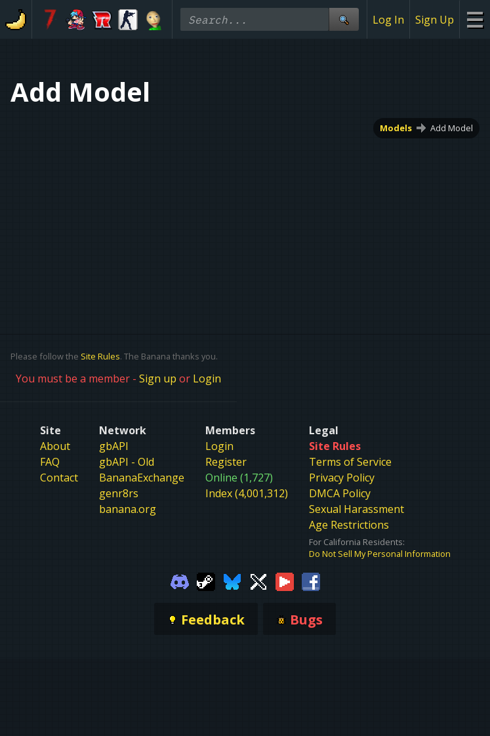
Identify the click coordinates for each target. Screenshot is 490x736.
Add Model (451, 128)
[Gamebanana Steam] (205, 580)
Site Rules (100, 356)
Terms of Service (350, 462)
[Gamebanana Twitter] (258, 580)
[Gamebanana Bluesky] (232, 580)
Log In (388, 19)
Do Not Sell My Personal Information (380, 554)
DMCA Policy (340, 493)
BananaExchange (141, 477)
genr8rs (118, 493)
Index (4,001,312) (246, 493)
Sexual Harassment (356, 509)
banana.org (127, 509)
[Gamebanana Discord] (179, 580)
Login (207, 378)
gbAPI (114, 446)
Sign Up (434, 19)
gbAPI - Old (126, 462)
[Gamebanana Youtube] (284, 580)
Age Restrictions (349, 525)
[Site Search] (344, 19)
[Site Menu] (474, 19)
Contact (59, 477)
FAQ (50, 462)
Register (226, 462)
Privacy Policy (342, 477)
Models (396, 128)
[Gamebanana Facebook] (310, 580)
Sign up (157, 378)
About (55, 446)
